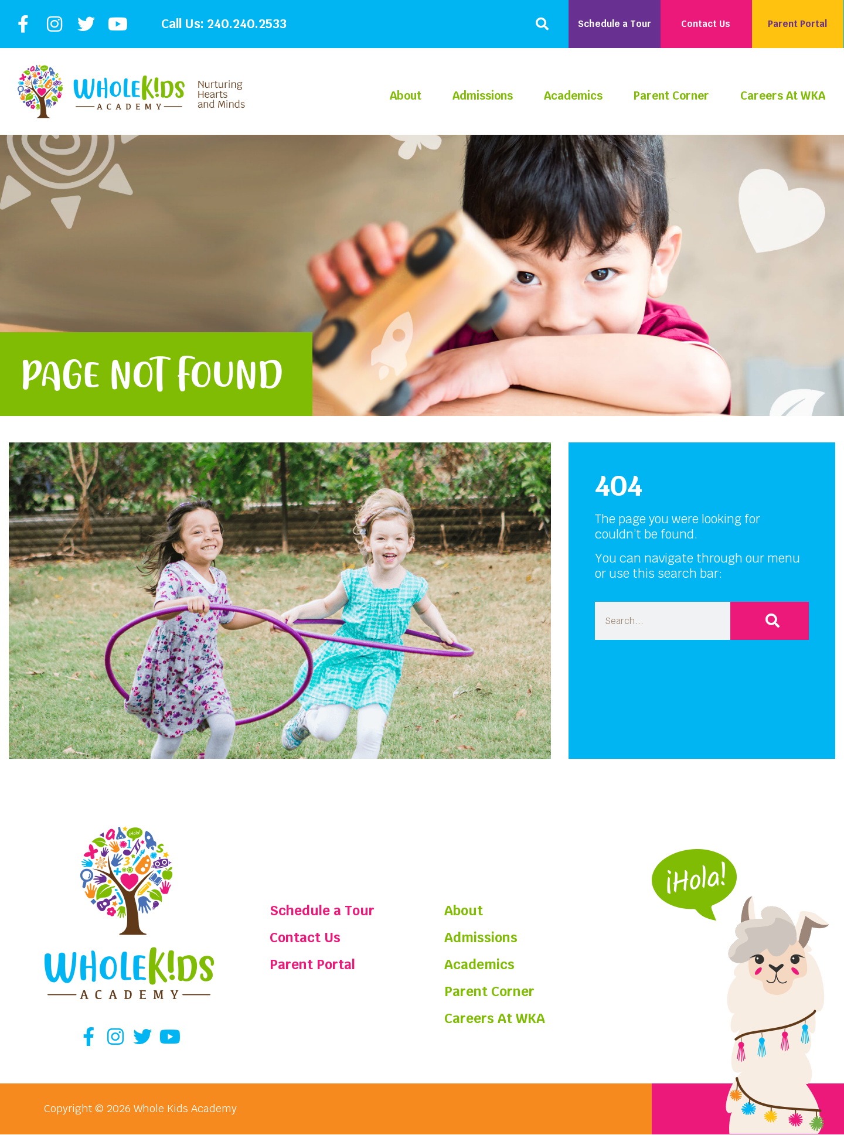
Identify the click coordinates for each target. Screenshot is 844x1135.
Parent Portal (314, 964)
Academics (573, 95)
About (405, 95)
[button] (542, 24)
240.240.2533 (247, 24)
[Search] (769, 621)
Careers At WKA (782, 95)
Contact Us (306, 937)
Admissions (482, 95)
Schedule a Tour (324, 910)
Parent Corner (671, 95)
